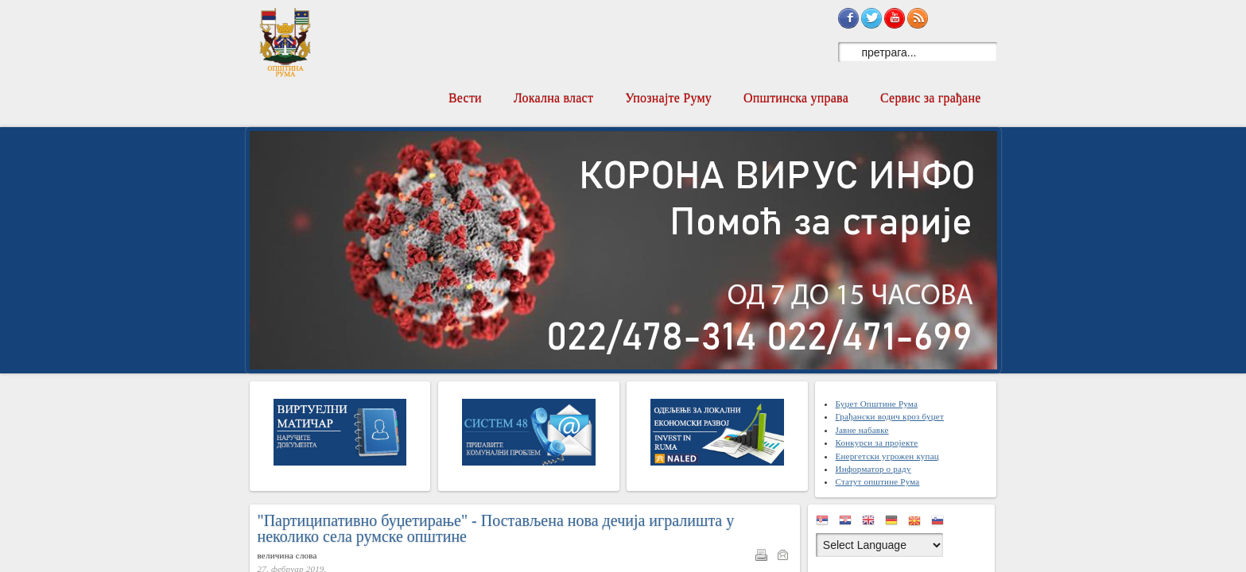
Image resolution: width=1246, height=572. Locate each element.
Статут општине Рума (877, 481)
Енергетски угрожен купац (886, 456)
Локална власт (553, 98)
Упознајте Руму (668, 98)
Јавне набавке (861, 430)
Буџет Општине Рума (876, 403)
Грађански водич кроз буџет (889, 416)
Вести (465, 98)
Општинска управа (795, 98)
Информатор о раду (872, 468)
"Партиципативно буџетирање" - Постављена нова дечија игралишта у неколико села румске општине (496, 528)
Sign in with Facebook (848, 18)
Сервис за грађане (930, 98)
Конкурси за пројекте (876, 442)
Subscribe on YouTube (894, 18)
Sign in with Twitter (871, 18)
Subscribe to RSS (917, 18)
